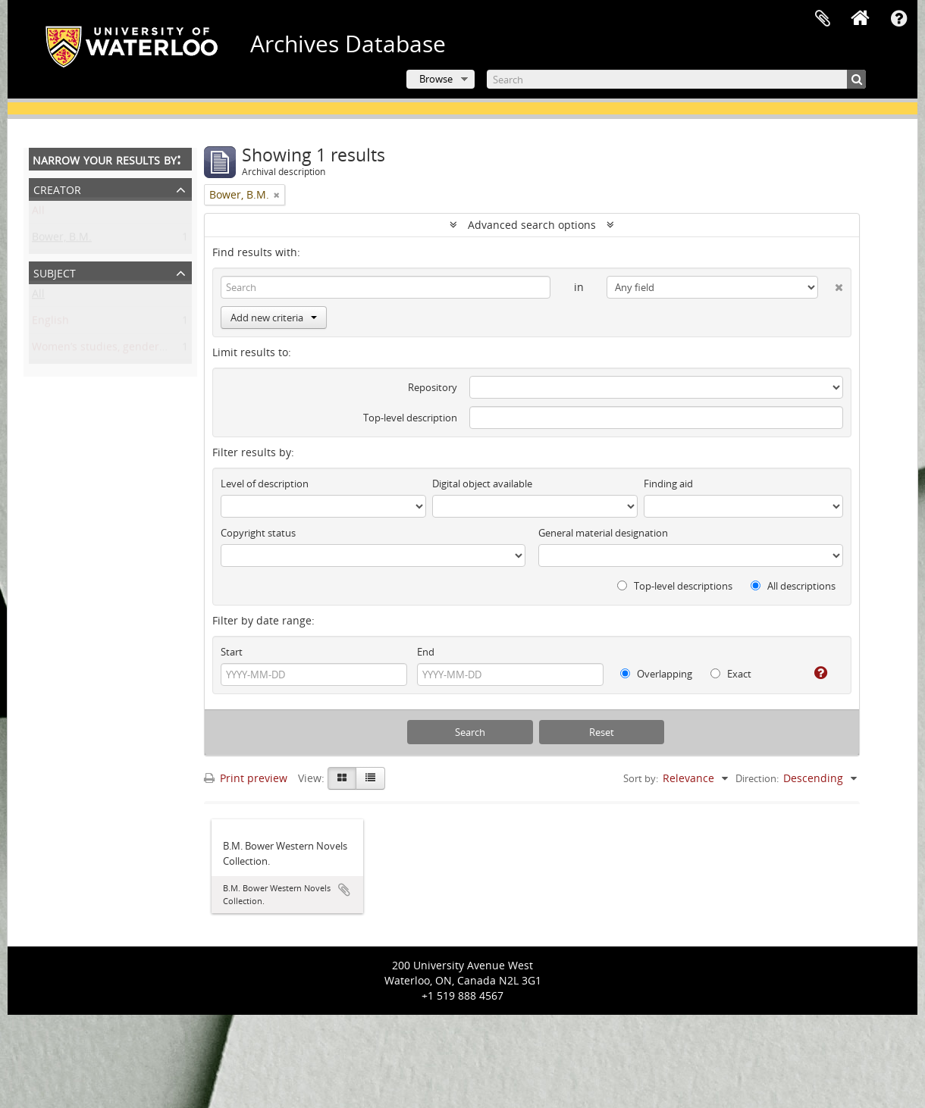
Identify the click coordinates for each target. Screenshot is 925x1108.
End (425, 652)
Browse (436, 79)
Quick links (898, 19)
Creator (57, 188)
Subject (54, 271)
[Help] (814, 673)
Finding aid (668, 483)
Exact (730, 674)
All (38, 212)
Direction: (757, 778)
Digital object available (482, 483)
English (50, 322)
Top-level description (410, 417)
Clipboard (823, 19)
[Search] (676, 79)
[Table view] (370, 778)
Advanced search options (532, 225)
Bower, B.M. (62, 239)
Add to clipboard (344, 889)
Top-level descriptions (674, 586)
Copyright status (258, 533)
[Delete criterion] (830, 284)
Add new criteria (273, 317)
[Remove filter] (277, 194)
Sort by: (640, 778)
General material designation (603, 533)
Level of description (265, 483)
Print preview (245, 778)
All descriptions (793, 586)
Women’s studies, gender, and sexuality (132, 349)
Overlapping (656, 674)
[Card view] (342, 778)
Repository (432, 387)
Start (232, 652)
